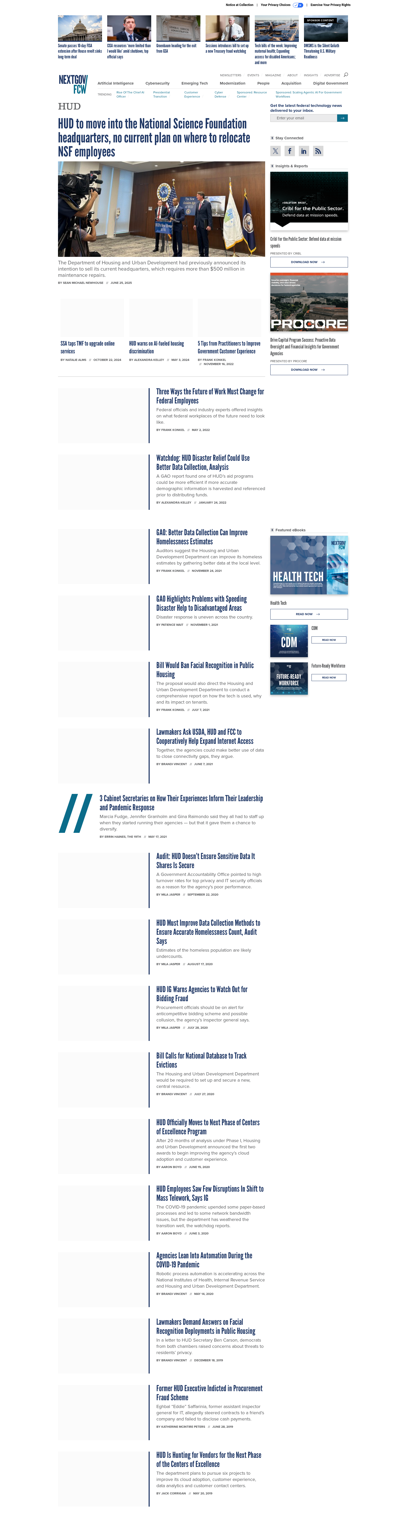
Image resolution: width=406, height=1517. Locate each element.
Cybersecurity (158, 83)
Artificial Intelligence (116, 83)
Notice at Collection (239, 5)
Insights (311, 75)
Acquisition (291, 83)
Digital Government (330, 83)
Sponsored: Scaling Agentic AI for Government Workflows (309, 94)
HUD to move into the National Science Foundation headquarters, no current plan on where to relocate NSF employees (154, 137)
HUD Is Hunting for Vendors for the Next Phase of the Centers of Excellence (208, 1459)
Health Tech (278, 603)
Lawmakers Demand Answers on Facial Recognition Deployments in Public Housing (205, 1326)
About (292, 75)
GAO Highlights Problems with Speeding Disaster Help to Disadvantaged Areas (201, 603)
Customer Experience (192, 94)
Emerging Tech (195, 83)
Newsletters (230, 75)
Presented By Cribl (285, 253)
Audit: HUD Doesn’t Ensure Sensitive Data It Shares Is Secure (205, 860)
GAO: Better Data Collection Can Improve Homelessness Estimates (202, 536)
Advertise (332, 75)
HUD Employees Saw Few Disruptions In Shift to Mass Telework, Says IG (210, 1193)
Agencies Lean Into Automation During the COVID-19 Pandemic (204, 1260)
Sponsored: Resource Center (252, 94)
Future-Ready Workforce (328, 666)
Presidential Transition (161, 94)
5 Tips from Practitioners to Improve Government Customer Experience (229, 347)
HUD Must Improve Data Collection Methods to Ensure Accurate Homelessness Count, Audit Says (208, 932)
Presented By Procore (288, 361)
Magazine (273, 75)
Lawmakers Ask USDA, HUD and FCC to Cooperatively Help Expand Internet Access (204, 736)
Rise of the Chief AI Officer (130, 94)
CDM (314, 628)
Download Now (309, 262)
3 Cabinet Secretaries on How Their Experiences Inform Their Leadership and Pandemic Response (181, 802)
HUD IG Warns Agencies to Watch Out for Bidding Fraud (202, 993)
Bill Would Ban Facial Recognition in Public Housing (205, 669)
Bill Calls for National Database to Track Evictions (201, 1060)
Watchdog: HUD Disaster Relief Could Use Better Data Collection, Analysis (203, 462)
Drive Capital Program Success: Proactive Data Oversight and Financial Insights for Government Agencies (304, 346)
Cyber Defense (220, 94)
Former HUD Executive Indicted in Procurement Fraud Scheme (209, 1392)
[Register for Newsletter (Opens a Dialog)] (342, 118)
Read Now (309, 614)
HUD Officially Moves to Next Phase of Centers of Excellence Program (208, 1126)
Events (253, 75)
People (263, 83)
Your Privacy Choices (282, 5)
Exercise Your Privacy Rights (331, 5)
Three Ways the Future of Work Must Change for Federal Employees (210, 396)
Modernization (232, 83)
